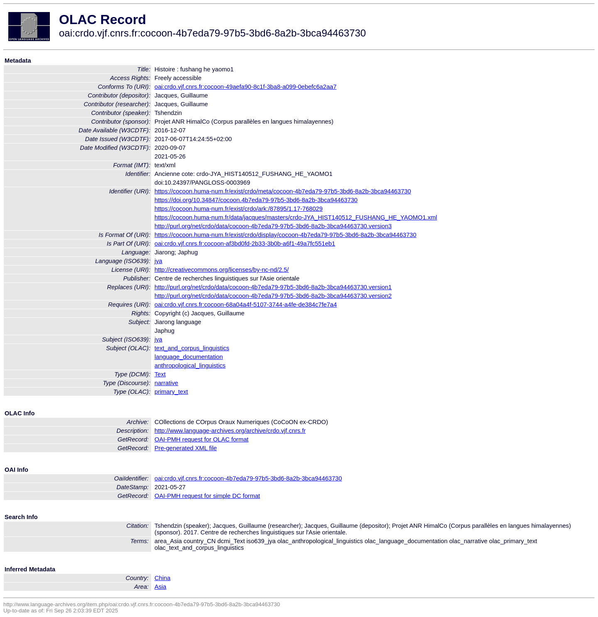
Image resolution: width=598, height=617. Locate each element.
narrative (166, 383)
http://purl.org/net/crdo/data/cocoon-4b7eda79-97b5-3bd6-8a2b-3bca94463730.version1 (273, 287)
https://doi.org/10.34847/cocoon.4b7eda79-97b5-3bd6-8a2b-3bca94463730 (256, 200)
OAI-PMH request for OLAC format (201, 439)
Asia (160, 586)
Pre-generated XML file (185, 448)
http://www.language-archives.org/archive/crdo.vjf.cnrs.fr (230, 430)
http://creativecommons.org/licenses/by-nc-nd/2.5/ (221, 269)
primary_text (171, 391)
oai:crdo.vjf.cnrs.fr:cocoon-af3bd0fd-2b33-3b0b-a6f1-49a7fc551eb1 (244, 243)
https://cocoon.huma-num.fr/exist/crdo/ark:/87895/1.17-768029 (238, 208)
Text (160, 374)
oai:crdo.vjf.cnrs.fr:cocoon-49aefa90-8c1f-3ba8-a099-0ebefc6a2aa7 (245, 86)
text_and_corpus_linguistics (191, 348)
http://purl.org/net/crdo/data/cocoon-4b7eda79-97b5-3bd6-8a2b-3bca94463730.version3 (273, 226)
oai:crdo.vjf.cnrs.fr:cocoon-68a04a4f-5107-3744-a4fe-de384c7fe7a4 (245, 304)
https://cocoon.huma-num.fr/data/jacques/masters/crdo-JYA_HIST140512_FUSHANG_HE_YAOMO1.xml (295, 217)
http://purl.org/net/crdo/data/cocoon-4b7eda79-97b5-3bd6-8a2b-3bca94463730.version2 (273, 296)
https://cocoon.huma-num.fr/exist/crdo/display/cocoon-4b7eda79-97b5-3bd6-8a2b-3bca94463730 (285, 235)
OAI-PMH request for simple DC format (207, 496)
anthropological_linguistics (189, 365)
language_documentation (188, 357)
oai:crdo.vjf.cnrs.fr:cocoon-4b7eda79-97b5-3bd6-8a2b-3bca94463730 (248, 478)
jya (158, 261)
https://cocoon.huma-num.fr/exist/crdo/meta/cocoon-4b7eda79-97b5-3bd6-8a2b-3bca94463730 (282, 191)
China (162, 578)
